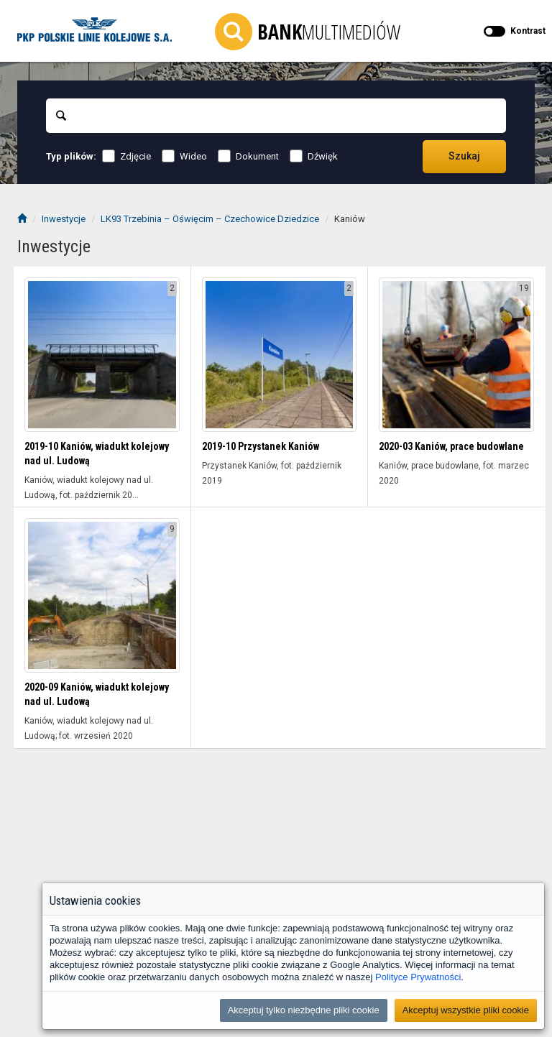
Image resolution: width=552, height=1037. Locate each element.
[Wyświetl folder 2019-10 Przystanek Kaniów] (279, 355)
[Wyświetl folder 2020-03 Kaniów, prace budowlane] (456, 355)
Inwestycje (64, 218)
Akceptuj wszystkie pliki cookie (465, 1010)
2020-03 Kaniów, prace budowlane (451, 446)
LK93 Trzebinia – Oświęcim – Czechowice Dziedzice (210, 218)
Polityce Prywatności (418, 977)
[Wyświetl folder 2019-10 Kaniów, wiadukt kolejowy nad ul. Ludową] (102, 355)
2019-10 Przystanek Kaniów (260, 446)
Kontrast (528, 31)
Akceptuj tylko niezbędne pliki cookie (304, 1010)
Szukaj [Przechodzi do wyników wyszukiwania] (464, 156)
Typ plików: (71, 156)
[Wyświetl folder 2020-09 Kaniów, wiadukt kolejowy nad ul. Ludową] (102, 595)
